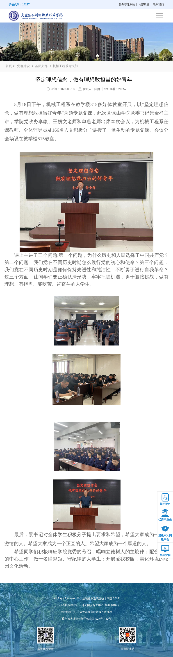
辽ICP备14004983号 (65, 605)
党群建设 (23, 66)
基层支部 (41, 66)
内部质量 (144, 4)
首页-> (10, 66)
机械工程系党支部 (65, 66)
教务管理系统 (127, 4)
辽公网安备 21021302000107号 (101, 605)
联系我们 (158, 4)
